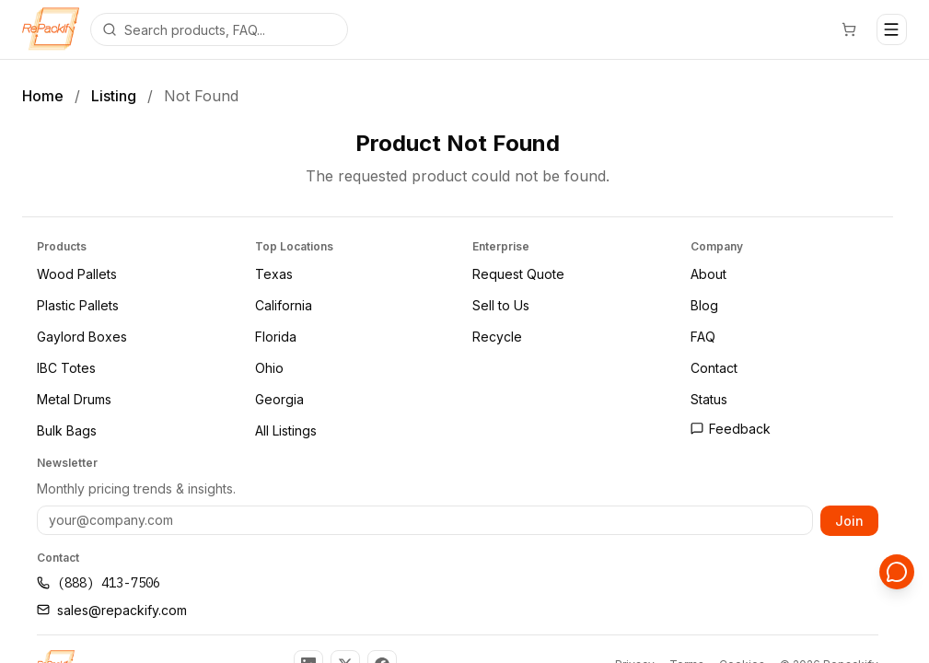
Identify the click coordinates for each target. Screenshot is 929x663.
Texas (274, 274)
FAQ (703, 336)
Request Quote (518, 274)
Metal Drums (74, 399)
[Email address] (425, 520)
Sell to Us (500, 305)
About (708, 274)
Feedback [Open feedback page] (731, 428)
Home (43, 96)
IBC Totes (66, 368)
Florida (275, 336)
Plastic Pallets (78, 305)
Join (849, 520)
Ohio (269, 368)
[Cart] (849, 29)
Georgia (279, 399)
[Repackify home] (50, 29)
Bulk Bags (67, 430)
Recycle (497, 336)
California (283, 305)
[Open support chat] (897, 572)
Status (709, 399)
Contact (714, 368)
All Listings (286, 430)
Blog (704, 305)
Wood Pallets (77, 274)
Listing (113, 96)
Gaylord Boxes (82, 336)
